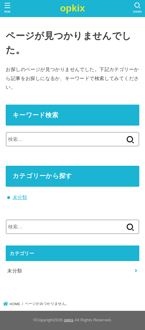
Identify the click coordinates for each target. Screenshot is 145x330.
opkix (72, 8)
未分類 (20, 197)
